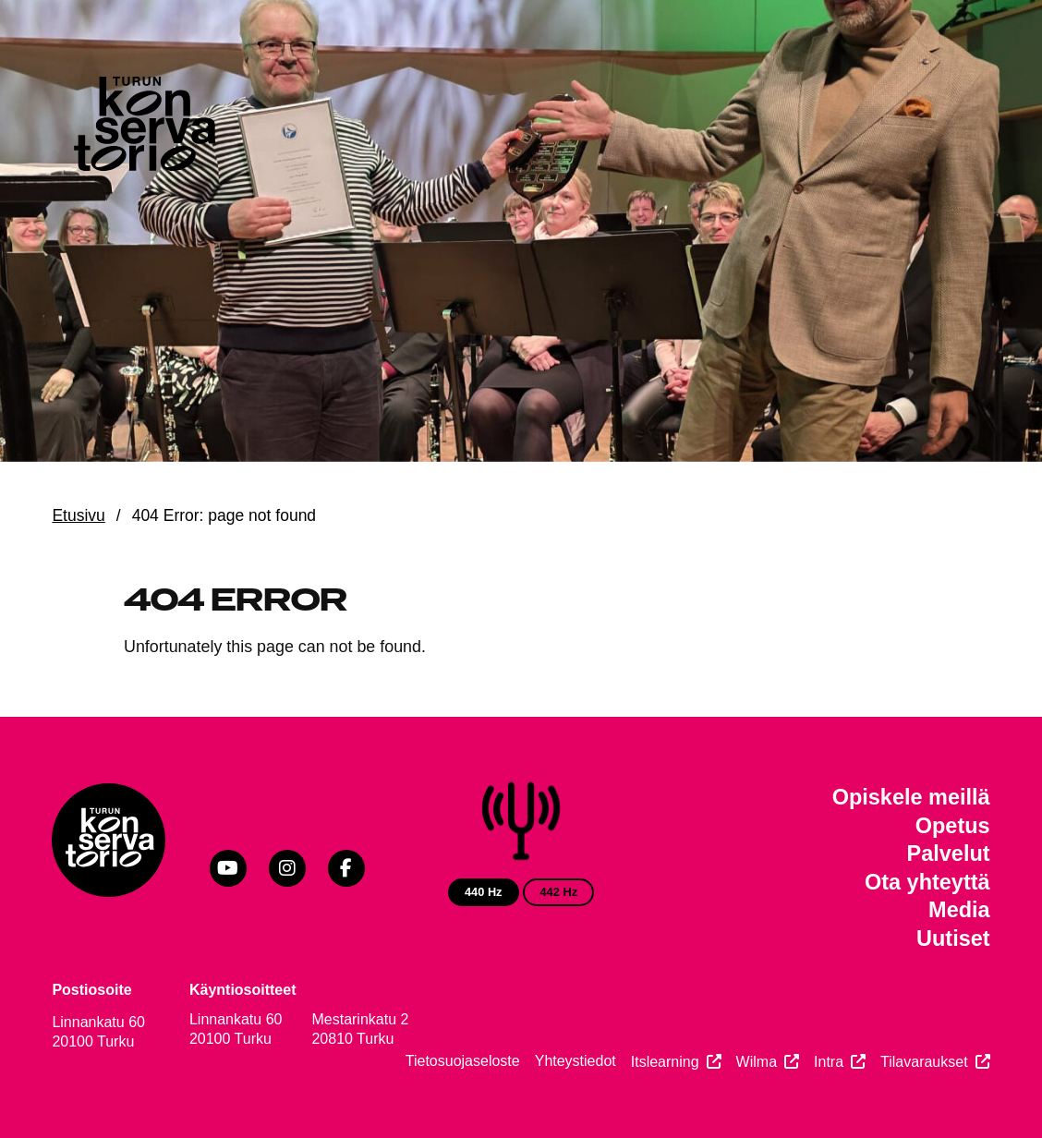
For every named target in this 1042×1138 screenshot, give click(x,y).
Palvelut (948, 853)
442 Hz (558, 892)
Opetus (952, 826)
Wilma (756, 1062)
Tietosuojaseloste (463, 1061)
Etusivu (78, 515)
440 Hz (484, 892)
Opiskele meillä (911, 797)
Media (959, 910)
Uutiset (953, 938)
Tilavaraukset (924, 1062)
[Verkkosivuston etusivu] (143, 128)
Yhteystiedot (575, 1061)
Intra (828, 1062)
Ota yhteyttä (927, 882)
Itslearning (665, 1062)
